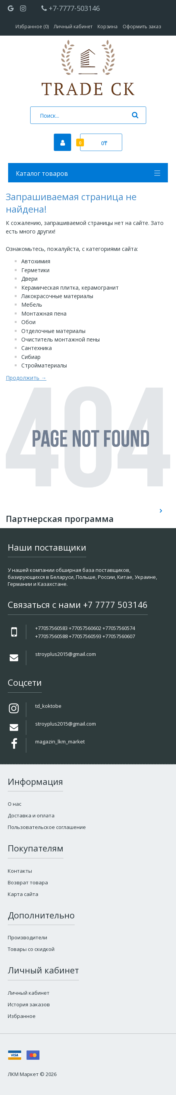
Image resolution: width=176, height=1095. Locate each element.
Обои (28, 322)
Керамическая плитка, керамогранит (70, 287)
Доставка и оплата (31, 815)
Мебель (31, 304)
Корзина (107, 26)
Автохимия (35, 261)
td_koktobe (48, 705)
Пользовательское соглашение (47, 827)
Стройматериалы (44, 365)
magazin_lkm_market (60, 741)
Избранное (22, 1016)
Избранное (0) (32, 26)
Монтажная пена (44, 313)
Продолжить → (26, 377)
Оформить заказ (142, 26)
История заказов (29, 1004)
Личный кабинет (73, 26)
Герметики (35, 270)
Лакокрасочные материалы (57, 296)
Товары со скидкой (31, 949)
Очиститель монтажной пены (60, 339)
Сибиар (31, 356)
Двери (29, 278)
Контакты (20, 870)
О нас (14, 803)
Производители (27, 937)
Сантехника (36, 348)
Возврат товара (28, 882)
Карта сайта (23, 894)
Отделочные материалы (53, 331)
